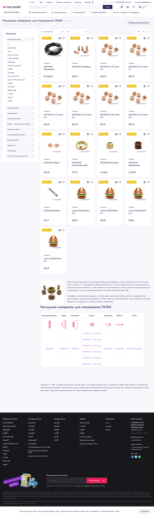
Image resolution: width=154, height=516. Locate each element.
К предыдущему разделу (138, 22)
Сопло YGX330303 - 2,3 (137, 212)
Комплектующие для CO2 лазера (39, 447)
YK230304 (64, 349)
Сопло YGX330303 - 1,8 (81, 212)
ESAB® (20, 69)
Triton (20, 51)
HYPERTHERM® (20, 58)
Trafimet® (20, 87)
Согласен (145, 511)
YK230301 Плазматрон (49, 68)
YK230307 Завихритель (134, 164)
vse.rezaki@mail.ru (144, 2)
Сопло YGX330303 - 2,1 (109, 212)
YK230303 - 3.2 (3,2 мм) (92, 364)
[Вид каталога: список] (143, 31)
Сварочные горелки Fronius (88, 444)
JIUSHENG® (20, 48)
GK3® (56, 437)
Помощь (88, 2)
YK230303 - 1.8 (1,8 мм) (92, 333)
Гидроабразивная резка (20, 134)
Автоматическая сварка (87, 440)
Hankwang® (32, 440)
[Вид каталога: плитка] (137, 31)
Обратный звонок (136, 430)
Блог (41, 2)
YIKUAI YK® (20, 90)
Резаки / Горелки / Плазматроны (125, 12)
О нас (33, 2)
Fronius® (82, 426)
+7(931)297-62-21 (117, 2)
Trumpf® (31, 430)
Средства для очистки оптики (37, 456)
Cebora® (20, 73)
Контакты (77, 2)
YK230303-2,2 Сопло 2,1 (138, 68)
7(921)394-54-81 (137, 427)
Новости (49, 2)
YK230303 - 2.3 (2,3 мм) (92, 345)
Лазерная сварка (20, 129)
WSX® (30, 437)
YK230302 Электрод (81, 66)
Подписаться (97, 480)
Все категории (11, 12)
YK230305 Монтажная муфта (80, 164)
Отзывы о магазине (63, 2)
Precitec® (31, 426)
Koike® (82, 430)
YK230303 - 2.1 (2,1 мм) (92, 339)
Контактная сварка (86, 437)
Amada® (31, 433)
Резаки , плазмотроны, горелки (20, 124)
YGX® (20, 101)
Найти (108, 7)
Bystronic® (31, 423)
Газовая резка (78, 12)
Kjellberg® (20, 62)
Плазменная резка (38, 12)
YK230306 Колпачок (109, 162)
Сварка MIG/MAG (97, 12)
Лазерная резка (59, 12)
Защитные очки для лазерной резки (38, 452)
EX (20, 44)
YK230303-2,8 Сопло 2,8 (110, 116)
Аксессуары (20, 151)
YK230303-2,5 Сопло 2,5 (81, 116)
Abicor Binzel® (84, 423)
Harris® (56, 423)
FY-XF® (20, 94)
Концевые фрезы (20, 140)
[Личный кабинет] (121, 6)
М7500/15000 (13, 55)
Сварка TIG (20, 145)
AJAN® (20, 83)
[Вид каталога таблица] (148, 31)
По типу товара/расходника (20, 156)
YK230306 (75, 349)
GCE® (56, 433)
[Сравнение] (128, 6)
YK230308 (119, 349)
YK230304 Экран (51, 162)
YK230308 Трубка (52, 210)
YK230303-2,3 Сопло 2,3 (53, 116)
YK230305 (49, 349)
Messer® (57, 426)
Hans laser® (32, 444)
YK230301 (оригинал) (134, 349)
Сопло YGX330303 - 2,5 (53, 260)
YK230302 (108, 349)
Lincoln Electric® (20, 76)
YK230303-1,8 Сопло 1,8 (109, 68)
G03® (56, 440)
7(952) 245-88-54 (137, 425)
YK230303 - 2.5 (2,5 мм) (92, 352)
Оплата (107, 430)
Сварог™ (20, 97)
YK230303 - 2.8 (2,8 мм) (92, 358)
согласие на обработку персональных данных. (90, 486)
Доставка (108, 426)
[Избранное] (134, 6)
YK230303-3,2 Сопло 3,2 (138, 116)
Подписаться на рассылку (57, 475)
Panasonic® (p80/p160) (20, 80)
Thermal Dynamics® (20, 65)
